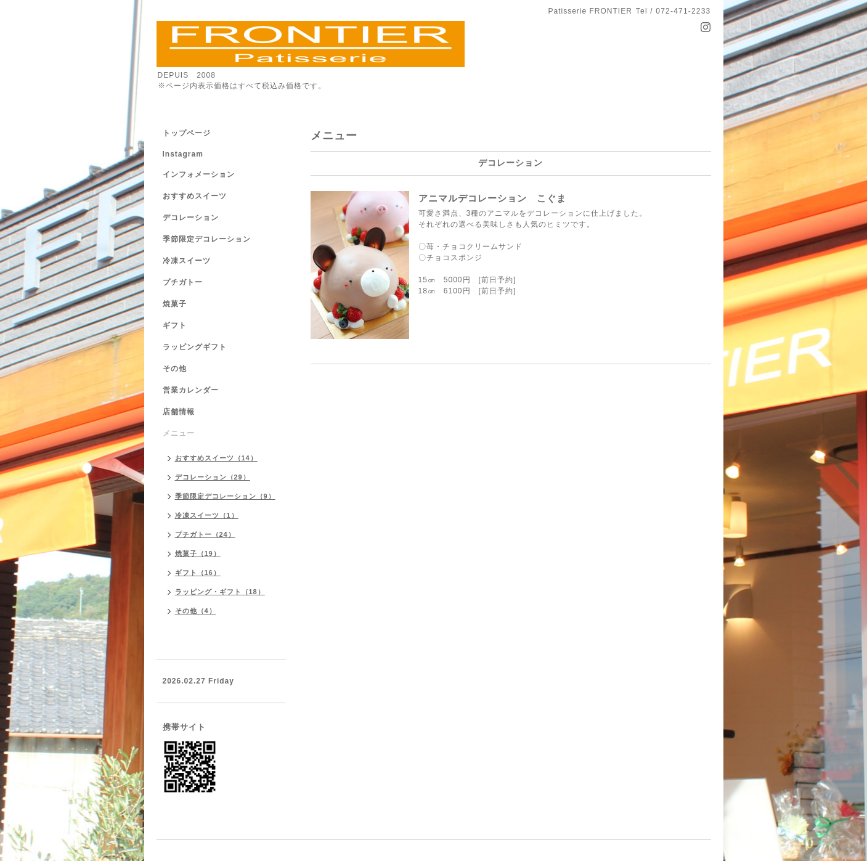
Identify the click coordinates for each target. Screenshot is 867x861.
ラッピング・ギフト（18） (220, 591)
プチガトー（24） (205, 534)
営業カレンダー (191, 390)
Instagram (183, 154)
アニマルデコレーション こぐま (492, 198)
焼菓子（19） (198, 553)
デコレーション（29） (212, 477)
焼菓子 (175, 304)
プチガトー (183, 282)
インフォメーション (199, 174)
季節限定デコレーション (207, 239)
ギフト (175, 325)
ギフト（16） (198, 572)
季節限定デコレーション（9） (225, 496)
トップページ (187, 133)
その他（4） (195, 610)
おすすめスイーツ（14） (216, 458)
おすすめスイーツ (195, 196)
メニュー (179, 433)
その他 (175, 368)
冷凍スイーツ (187, 260)
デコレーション (191, 217)
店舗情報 (179, 411)
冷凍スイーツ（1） (206, 515)
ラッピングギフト (195, 347)
